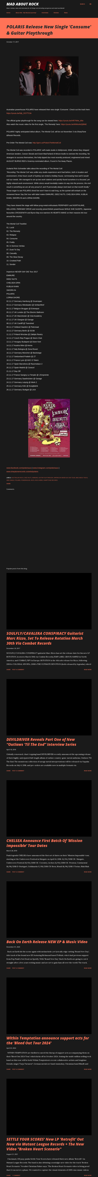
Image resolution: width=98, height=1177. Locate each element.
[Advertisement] (49, 552)
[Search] (82, 4)
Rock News (39, 480)
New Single (10, 480)
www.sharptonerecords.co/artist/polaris (22, 472)
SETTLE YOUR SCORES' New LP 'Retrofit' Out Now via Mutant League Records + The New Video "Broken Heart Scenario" (45, 1144)
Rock (32, 480)
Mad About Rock (22, 4)
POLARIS (17, 480)
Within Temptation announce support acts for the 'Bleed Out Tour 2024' (47, 1040)
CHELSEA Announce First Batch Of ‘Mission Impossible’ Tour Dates (44, 843)
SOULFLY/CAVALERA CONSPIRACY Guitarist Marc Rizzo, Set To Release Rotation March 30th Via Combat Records (44, 638)
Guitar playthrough (46, 477)
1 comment (16, 1175)
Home (8, 13)
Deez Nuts (27, 477)
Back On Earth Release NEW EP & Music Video (46, 941)
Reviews (56, 13)
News (66, 13)
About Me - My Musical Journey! (26, 13)
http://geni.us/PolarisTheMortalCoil (47, 143)
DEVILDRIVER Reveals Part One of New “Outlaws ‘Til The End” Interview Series (41, 742)
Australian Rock (17, 477)
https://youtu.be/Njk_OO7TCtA (18, 113)
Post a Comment (18, 669)
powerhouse (25, 480)
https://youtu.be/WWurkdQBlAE (74, 124)
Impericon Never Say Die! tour (64, 477)
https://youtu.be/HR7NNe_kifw (71, 121)
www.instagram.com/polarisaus (45, 468)
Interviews (45, 13)
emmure (35, 477)
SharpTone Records (50, 480)
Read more (88, 669)
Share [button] (8, 483)
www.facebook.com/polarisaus (18, 468)
